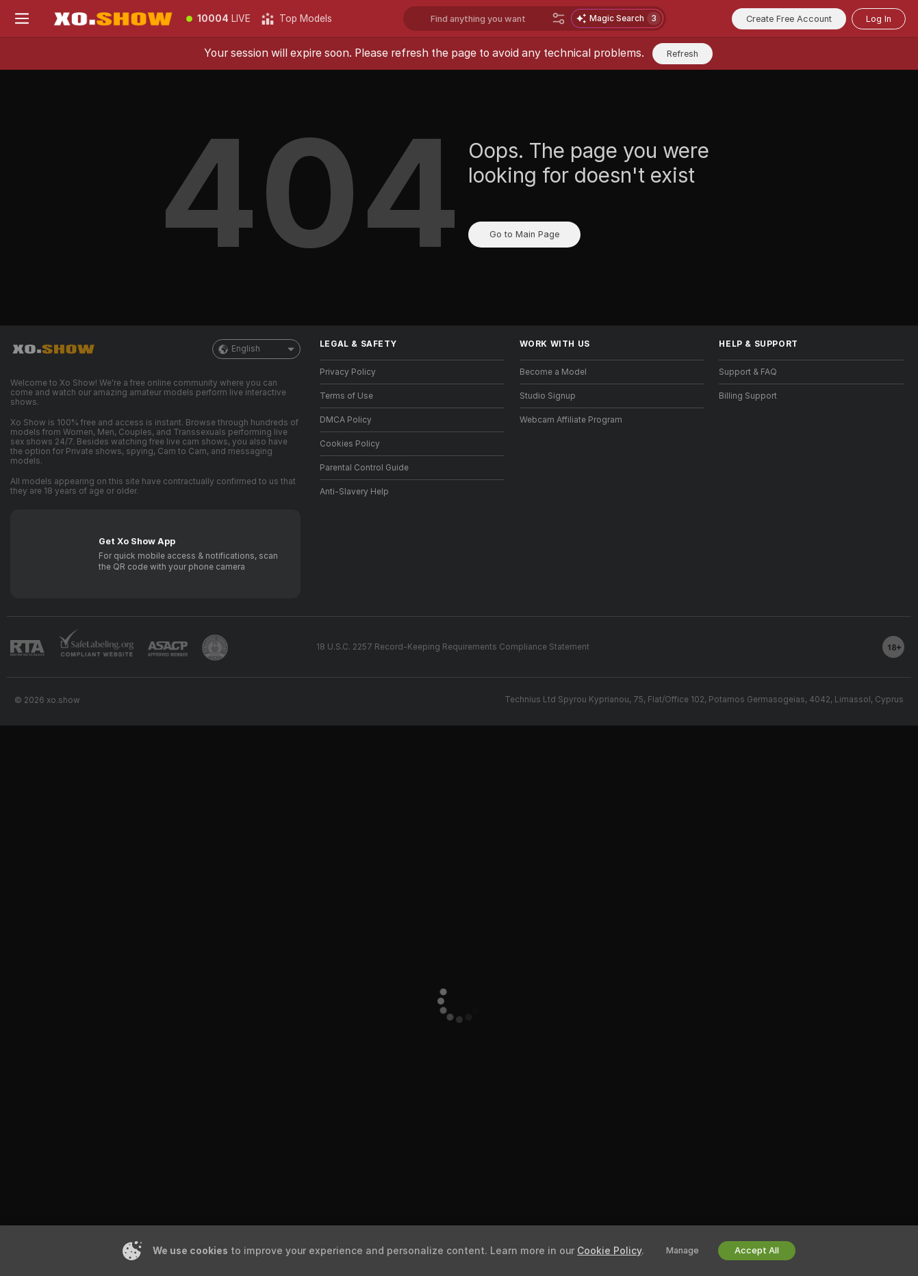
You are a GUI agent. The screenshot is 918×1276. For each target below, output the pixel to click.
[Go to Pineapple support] (215, 648)
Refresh (682, 54)
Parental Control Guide (364, 468)
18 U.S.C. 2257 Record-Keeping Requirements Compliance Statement (452, 647)
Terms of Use (346, 396)
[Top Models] (296, 18)
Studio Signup (548, 396)
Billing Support (748, 396)
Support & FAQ (748, 372)
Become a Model (553, 372)
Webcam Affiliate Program (571, 420)
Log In (878, 19)
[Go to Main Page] (112, 18)
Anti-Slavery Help (354, 491)
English (256, 349)
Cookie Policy (609, 1250)
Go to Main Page (524, 234)
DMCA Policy (346, 420)
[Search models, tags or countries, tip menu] (488, 18)
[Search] (558, 18)
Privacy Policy (348, 372)
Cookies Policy (350, 444)
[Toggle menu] (22, 18)
